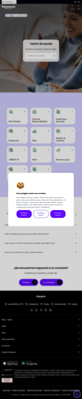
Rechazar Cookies (24, 214)
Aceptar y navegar (57, 214)
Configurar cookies (41, 214)
